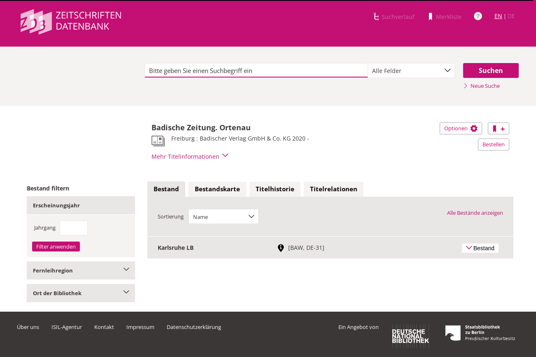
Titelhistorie (275, 189)
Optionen (461, 128)
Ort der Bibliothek (81, 293)
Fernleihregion (81, 270)
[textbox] (256, 70)
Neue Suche (481, 85)
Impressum (140, 327)
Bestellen (493, 144)
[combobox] (411, 70)
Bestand (166, 189)
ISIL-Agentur (66, 327)
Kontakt (104, 327)
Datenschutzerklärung (194, 327)
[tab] (166, 189)
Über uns (28, 327)
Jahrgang (45, 227)
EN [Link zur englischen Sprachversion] (498, 16)
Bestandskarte (217, 189)
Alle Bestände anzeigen (475, 212)
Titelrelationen (333, 189)
